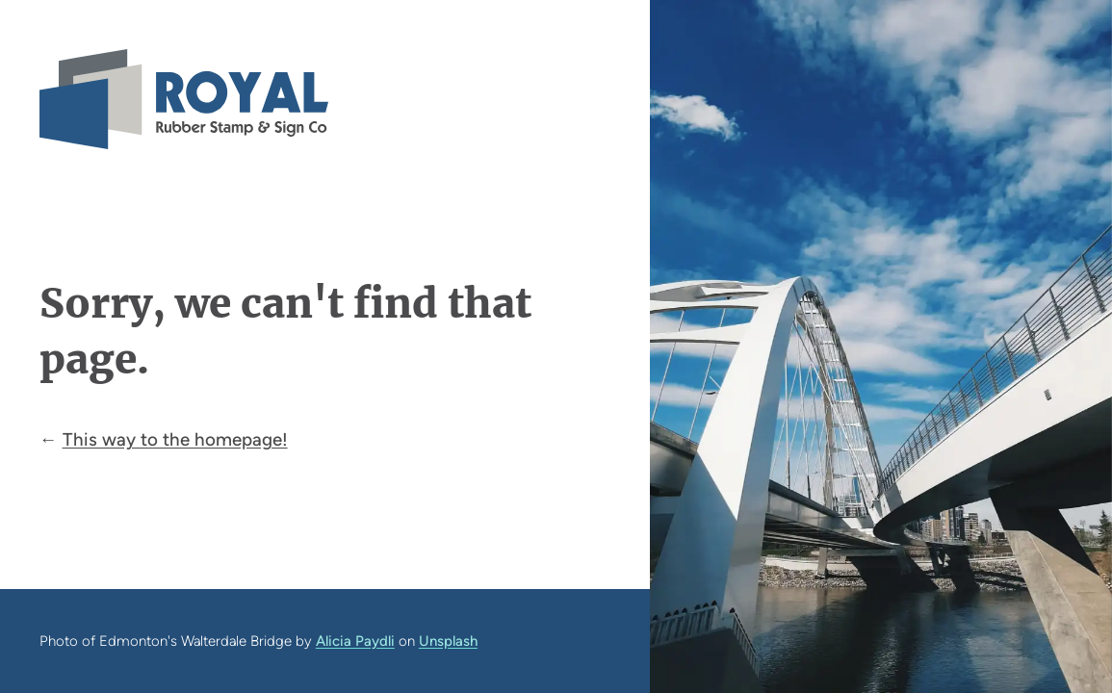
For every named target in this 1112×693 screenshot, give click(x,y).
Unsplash (448, 641)
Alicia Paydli (355, 641)
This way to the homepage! (175, 439)
